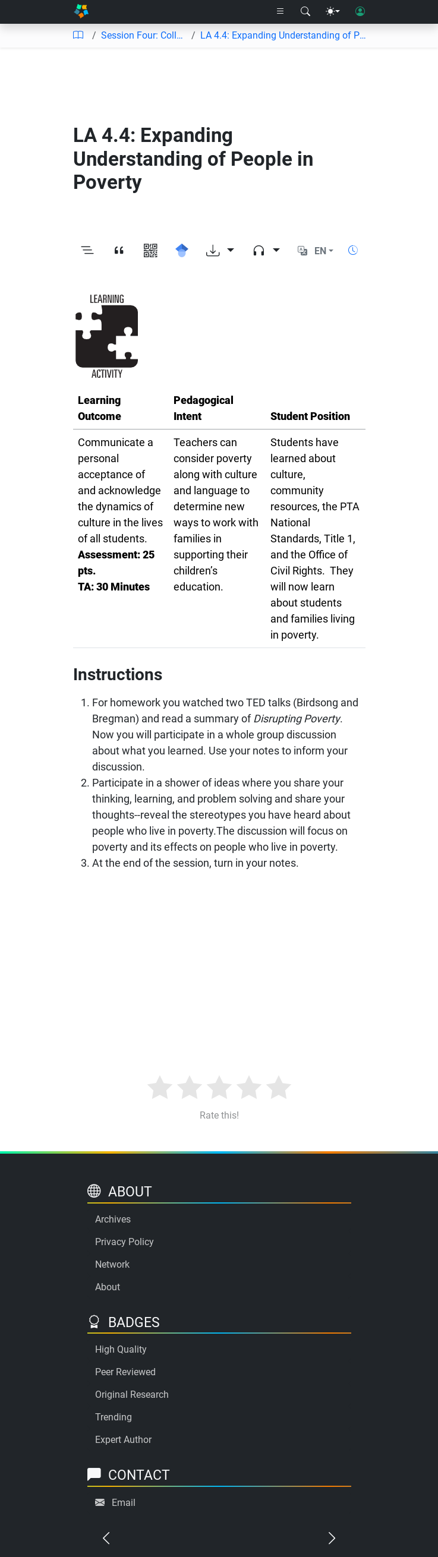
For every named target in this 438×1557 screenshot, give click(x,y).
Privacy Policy (124, 1242)
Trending (113, 1417)
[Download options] (220, 251)
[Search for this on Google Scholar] (182, 251)
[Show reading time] (353, 250)
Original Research (132, 1394)
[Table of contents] (77, 36)
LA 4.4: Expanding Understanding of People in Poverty (285, 35)
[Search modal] (305, 12)
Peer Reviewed (125, 1372)
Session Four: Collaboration (144, 35)
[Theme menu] (333, 12)
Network (112, 1264)
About (107, 1287)
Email (124, 1502)
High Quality (121, 1349)
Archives (113, 1219)
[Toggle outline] (87, 251)
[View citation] (119, 251)
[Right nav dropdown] (280, 12)
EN (320, 251)
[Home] (81, 12)
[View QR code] (150, 251)
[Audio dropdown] (266, 251)
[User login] (360, 12)
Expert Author (123, 1439)
